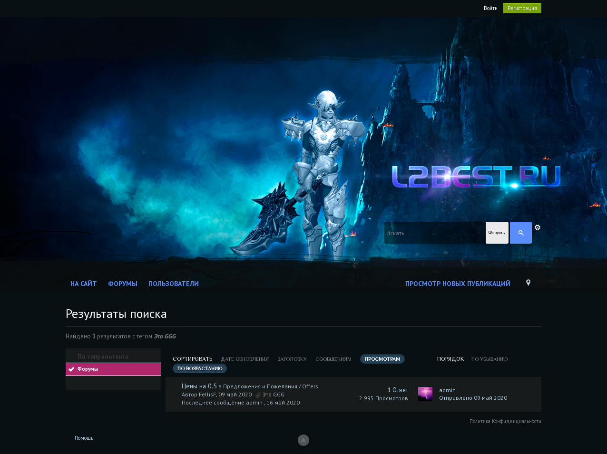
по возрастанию (199, 368)
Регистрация (522, 8)
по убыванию (489, 359)
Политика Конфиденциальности (505, 421)
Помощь (84, 437)
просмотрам (382, 359)
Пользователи (173, 283)
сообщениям (333, 359)
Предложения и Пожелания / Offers (270, 386)
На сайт (83, 283)
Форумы (122, 283)
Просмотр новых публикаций (457, 283)
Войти (491, 8)
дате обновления (245, 359)
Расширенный (537, 227)
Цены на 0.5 (199, 386)
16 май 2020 (283, 402)
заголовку (292, 359)
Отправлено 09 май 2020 (473, 397)
